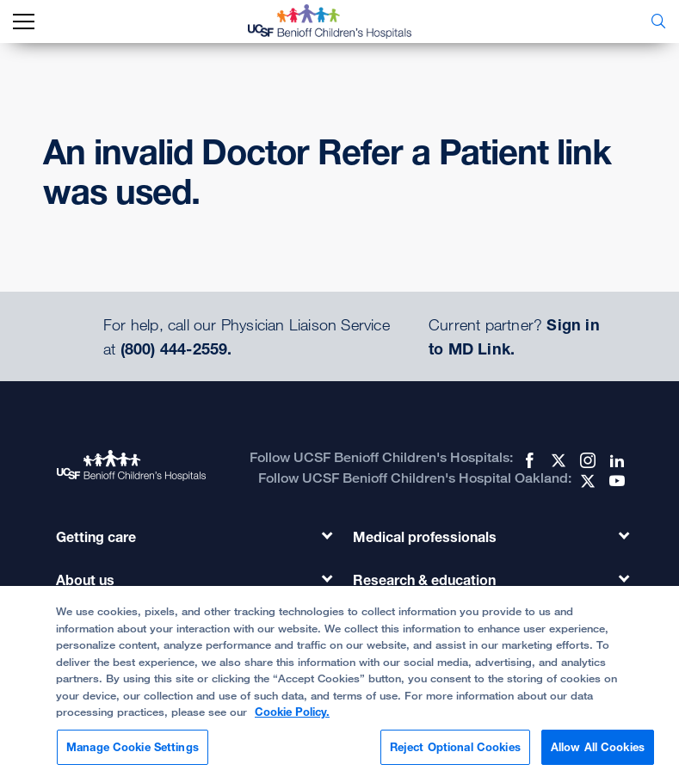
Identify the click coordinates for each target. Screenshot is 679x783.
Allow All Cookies (598, 754)
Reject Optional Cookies (455, 754)
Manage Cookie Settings (132, 754)
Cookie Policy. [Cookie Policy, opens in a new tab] (292, 719)
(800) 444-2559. (176, 348)
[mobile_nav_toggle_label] (23, 22)
